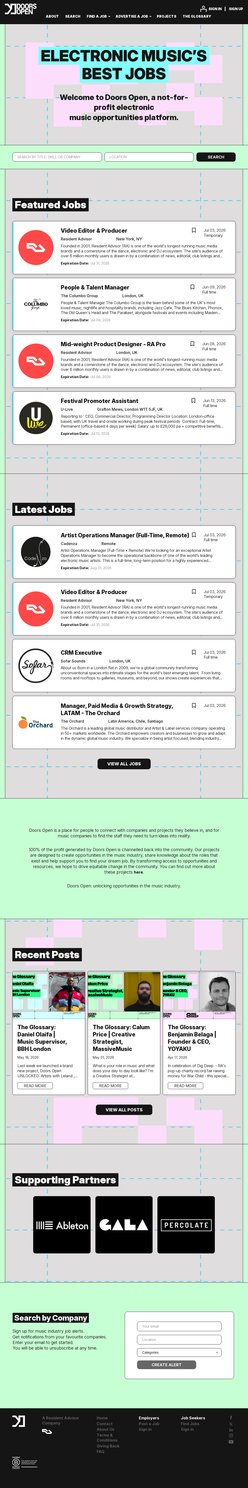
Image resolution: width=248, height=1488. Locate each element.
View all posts (124, 1109)
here (138, 872)
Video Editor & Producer (94, 230)
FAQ (100, 1451)
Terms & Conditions (107, 1438)
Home (102, 1418)
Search (216, 157)
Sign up (236, 9)
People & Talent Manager (95, 287)
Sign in (215, 9)
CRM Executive (81, 652)
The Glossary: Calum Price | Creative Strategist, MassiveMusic (121, 1038)
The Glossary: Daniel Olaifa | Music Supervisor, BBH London (42, 1038)
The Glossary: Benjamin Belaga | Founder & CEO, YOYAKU (192, 1038)
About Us (105, 1429)
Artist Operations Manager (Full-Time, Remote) (125, 535)
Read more (35, 1085)
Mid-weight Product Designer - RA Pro (113, 344)
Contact (105, 1423)
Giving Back (108, 1446)
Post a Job (149, 1423)
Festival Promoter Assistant (99, 401)
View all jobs (124, 763)
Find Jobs (190, 1423)
